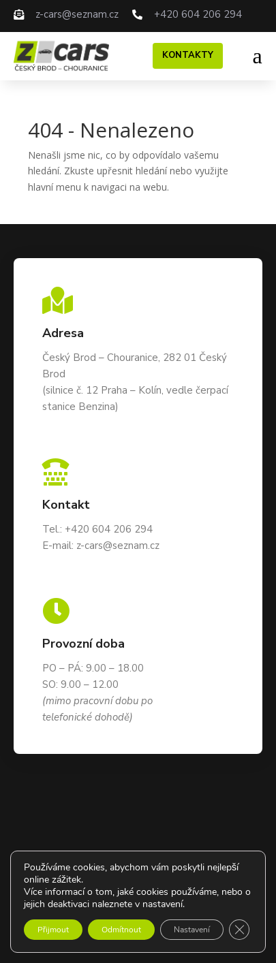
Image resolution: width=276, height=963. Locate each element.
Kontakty (187, 55)
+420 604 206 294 (198, 14)
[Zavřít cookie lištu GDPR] (239, 929)
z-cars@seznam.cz (77, 14)
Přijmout (53, 929)
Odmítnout (121, 929)
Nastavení (192, 929)
